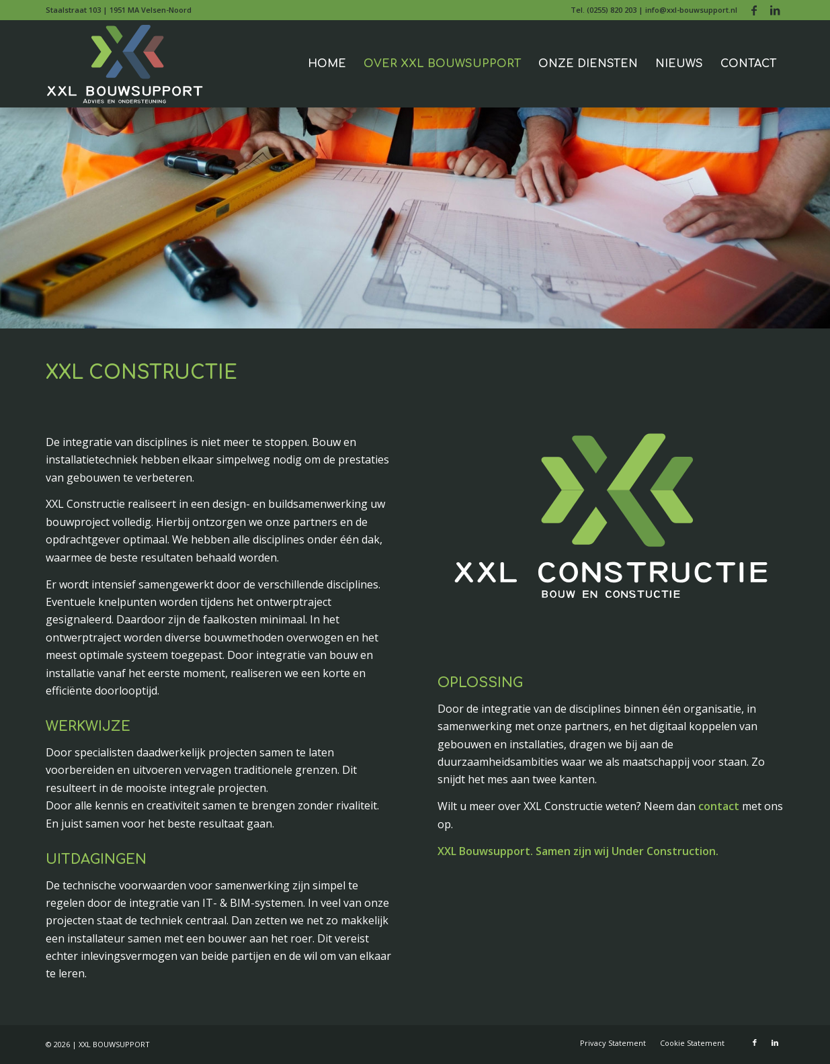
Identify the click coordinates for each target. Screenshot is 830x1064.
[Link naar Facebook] (754, 10)
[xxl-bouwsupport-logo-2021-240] (126, 63)
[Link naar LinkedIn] (775, 10)
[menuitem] (650, 10)
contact (718, 806)
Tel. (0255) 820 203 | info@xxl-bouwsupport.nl (654, 10)
